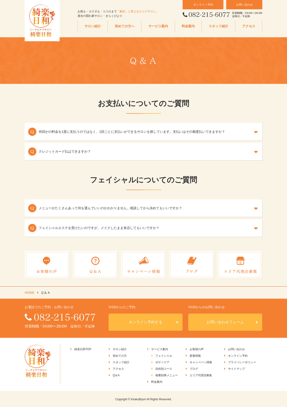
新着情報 (195, 355)
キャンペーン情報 (201, 361)
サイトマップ (236, 368)
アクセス (248, 26)
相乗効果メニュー (166, 374)
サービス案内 (158, 26)
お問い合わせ (244, 4)
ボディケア (162, 361)
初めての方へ (124, 26)
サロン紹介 (93, 26)
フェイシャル (163, 355)
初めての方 (120, 355)
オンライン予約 (203, 4)
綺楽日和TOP (82, 348)
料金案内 (188, 26)
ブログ (194, 368)
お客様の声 (197, 348)
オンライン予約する (145, 322)
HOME (29, 292)
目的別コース (163, 368)
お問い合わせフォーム (225, 322)
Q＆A (116, 374)
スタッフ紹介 (218, 26)
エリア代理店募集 (201, 374)
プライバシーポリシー (242, 361)
